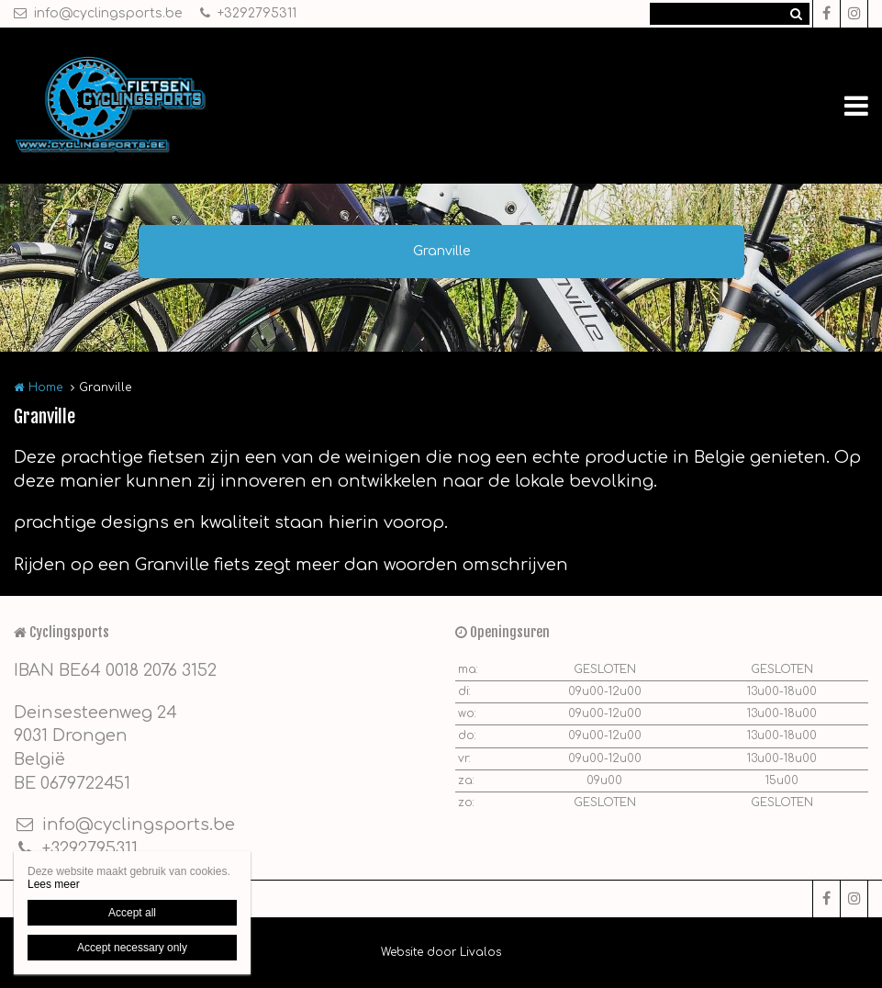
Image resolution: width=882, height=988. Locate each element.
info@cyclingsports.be (98, 13)
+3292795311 (248, 13)
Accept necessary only (132, 947)
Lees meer (54, 884)
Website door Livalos (441, 952)
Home (45, 387)
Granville (441, 251)
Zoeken (795, 14)
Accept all (132, 912)
